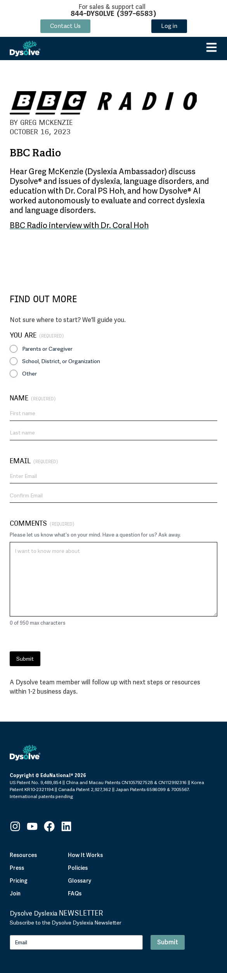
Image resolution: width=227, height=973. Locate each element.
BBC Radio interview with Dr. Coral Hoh (79, 225)
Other (29, 373)
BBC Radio (35, 153)
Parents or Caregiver (47, 348)
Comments (42, 523)
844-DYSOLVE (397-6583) (113, 13)
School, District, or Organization (61, 361)
